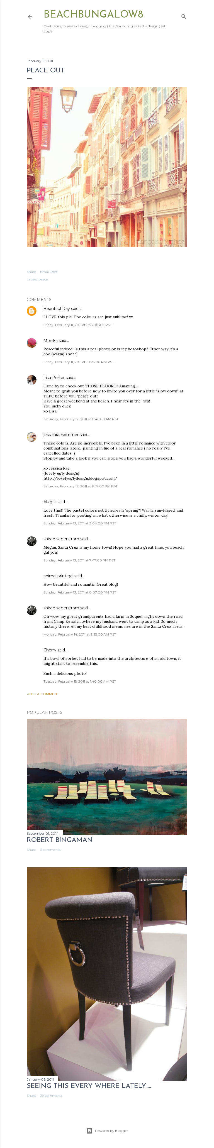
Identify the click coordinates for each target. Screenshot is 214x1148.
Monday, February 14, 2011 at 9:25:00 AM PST (79, 634)
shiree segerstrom (61, 538)
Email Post (49, 272)
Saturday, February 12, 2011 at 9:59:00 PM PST (80, 486)
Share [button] (31, 272)
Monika (50, 340)
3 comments (50, 849)
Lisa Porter (54, 377)
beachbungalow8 (93, 15)
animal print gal (58, 575)
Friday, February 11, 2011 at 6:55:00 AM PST (77, 325)
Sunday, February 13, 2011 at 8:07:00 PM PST (79, 592)
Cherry (49, 650)
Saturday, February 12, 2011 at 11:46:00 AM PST (80, 419)
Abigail (49, 501)
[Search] (184, 15)
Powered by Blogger (107, 1130)
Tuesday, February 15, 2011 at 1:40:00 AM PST (79, 681)
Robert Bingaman (60, 840)
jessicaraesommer (61, 434)
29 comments (51, 1095)
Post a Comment (43, 694)
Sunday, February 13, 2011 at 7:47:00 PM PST (79, 560)
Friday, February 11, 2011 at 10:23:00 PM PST (78, 362)
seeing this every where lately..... (89, 1086)
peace (43, 279)
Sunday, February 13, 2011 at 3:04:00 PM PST (79, 523)
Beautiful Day (56, 308)
